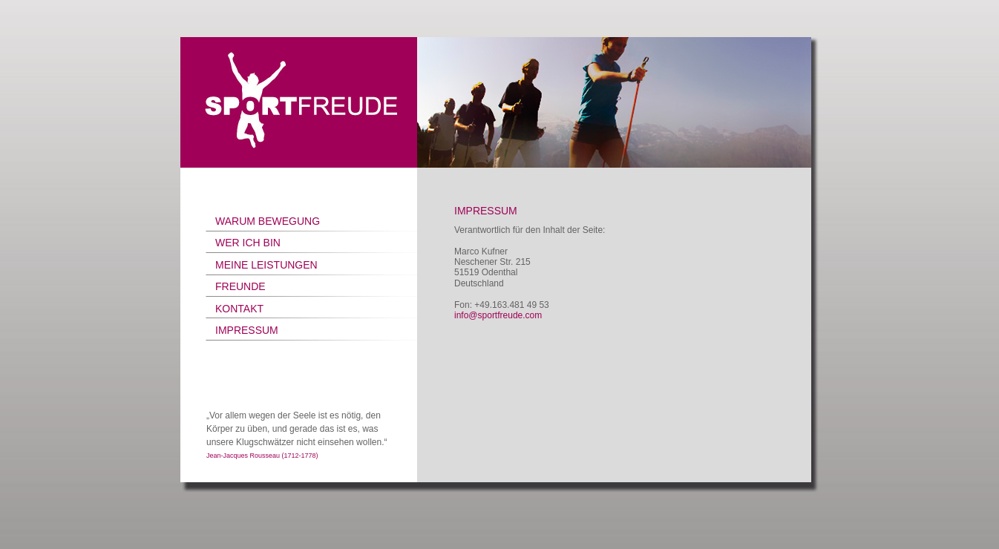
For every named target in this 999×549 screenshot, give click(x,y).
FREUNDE (240, 286)
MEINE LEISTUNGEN (266, 265)
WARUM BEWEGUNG (267, 221)
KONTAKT (239, 309)
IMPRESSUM (246, 330)
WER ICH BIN (248, 243)
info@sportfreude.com (498, 315)
